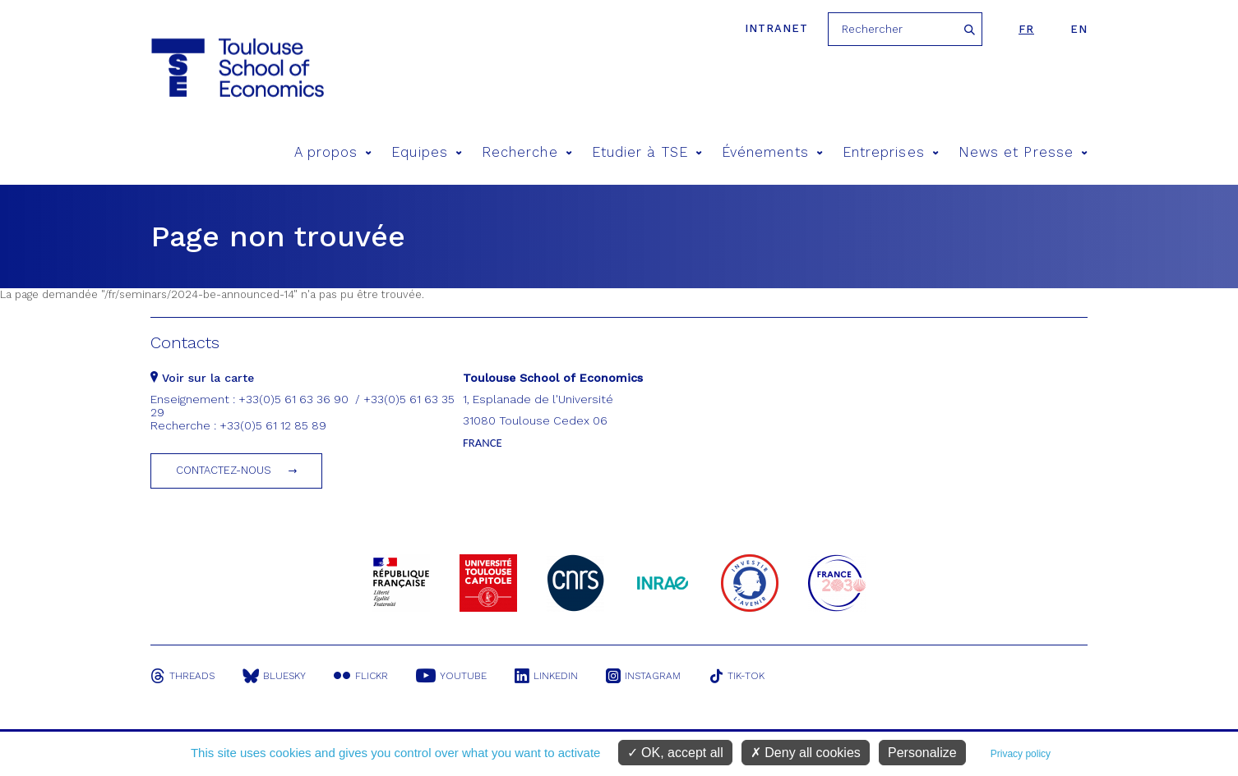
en (1079, 29)
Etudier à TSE (647, 152)
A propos (333, 152)
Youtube (451, 675)
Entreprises (891, 152)
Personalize (922, 753)
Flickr (361, 676)
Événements (772, 152)
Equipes (426, 152)
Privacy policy (1021, 754)
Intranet (776, 28)
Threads (182, 675)
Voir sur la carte (202, 377)
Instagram (643, 675)
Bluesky (274, 675)
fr (1026, 29)
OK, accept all (675, 753)
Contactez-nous (223, 470)
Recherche (527, 152)
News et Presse (1023, 152)
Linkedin (546, 675)
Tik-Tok (737, 675)
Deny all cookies (806, 753)
